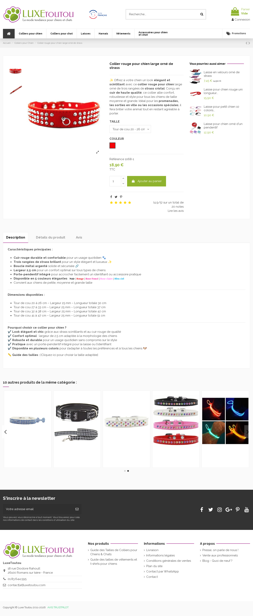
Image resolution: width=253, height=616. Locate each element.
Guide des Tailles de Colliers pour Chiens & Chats (113, 552)
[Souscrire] (77, 509)
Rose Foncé (92, 278)
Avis (79, 237)
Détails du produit (50, 237)
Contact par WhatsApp (162, 571)
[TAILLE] (130, 129)
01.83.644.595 (17, 579)
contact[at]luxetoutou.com (26, 585)
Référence (117, 159)
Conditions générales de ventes (168, 561)
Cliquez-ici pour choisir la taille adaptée (69, 355)
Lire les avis (176, 211)
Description (15, 237)
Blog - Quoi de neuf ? (217, 561)
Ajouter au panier (146, 181)
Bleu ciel (119, 278)
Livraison (152, 550)
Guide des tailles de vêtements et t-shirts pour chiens (113, 562)
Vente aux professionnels (220, 555)
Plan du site (154, 566)
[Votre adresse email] (38, 509)
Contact (152, 577)
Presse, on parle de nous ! (220, 550)
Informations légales (160, 555)
